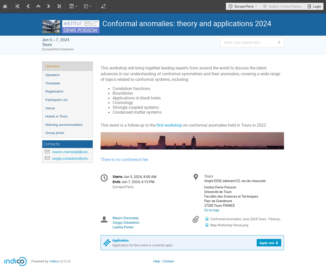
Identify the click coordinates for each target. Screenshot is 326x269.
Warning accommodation (64, 125)
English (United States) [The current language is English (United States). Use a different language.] (285, 6)
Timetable (52, 83)
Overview (52, 66)
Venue (50, 108)
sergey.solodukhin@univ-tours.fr (76, 158)
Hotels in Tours (56, 116)
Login (317, 6)
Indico (54, 261)
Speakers (52, 75)
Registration (54, 91)
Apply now (267, 243)
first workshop (169, 125)
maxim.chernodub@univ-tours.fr (75, 152)
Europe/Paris (244, 6)
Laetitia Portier (123, 227)
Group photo (54, 133)
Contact (168, 261)
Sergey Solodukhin (126, 222)
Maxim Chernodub (126, 218)
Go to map (211, 210)
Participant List (56, 100)
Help (156, 261)
